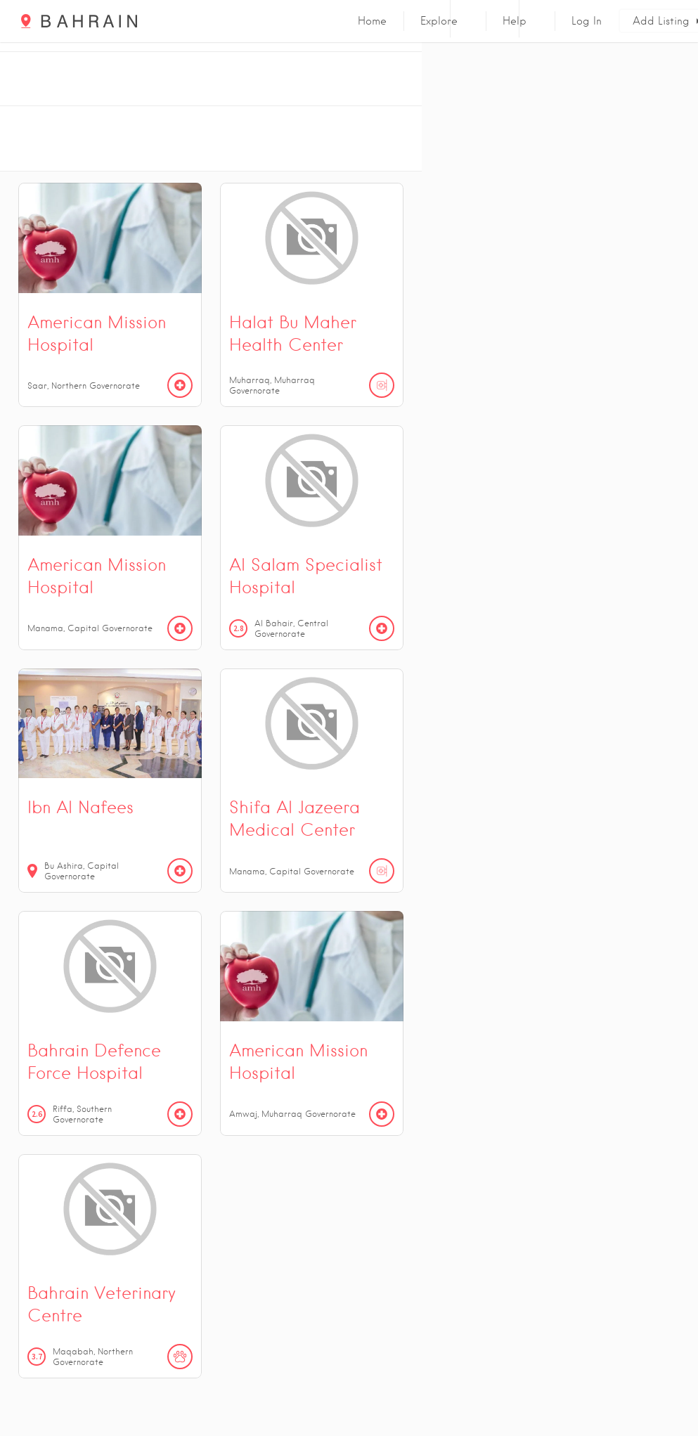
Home (372, 21)
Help (514, 21)
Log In (586, 21)
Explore (439, 21)
